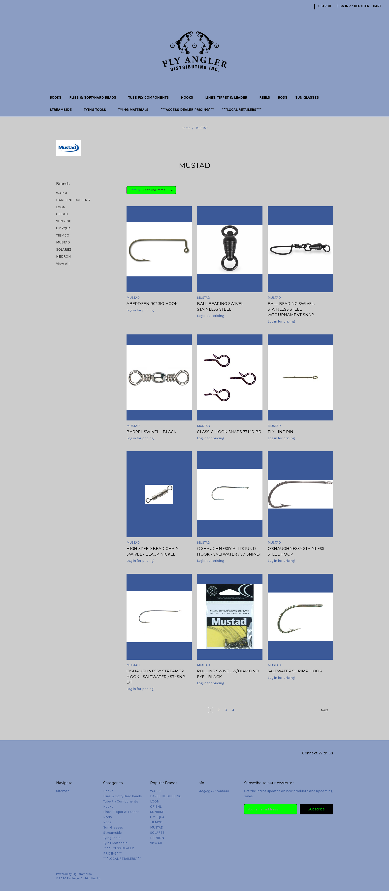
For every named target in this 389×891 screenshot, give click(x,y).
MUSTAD (202, 128)
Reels (264, 97)
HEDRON (63, 256)
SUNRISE (63, 221)
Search (324, 6)
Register (361, 6)
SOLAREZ (63, 249)
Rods (282, 97)
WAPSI (61, 193)
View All (63, 263)
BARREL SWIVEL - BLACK (151, 431)
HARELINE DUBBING (73, 200)
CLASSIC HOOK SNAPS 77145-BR (229, 431)
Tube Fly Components (150, 97)
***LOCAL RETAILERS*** (241, 109)
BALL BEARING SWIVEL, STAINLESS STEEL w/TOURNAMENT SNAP (291, 309)
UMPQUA (63, 228)
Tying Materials (135, 109)
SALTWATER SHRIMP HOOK (295, 671)
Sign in (342, 6)
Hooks (189, 97)
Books (55, 97)
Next (327, 710)
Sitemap (62, 791)
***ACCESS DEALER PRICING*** (187, 109)
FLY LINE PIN (280, 431)
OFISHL (62, 214)
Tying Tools (97, 109)
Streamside (63, 109)
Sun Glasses (309, 97)
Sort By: (135, 190)
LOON (60, 207)
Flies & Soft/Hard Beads (94, 97)
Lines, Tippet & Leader (228, 97)
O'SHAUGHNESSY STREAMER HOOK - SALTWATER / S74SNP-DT (157, 676)
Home (186, 128)
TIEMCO (62, 235)
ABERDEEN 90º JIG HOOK (152, 303)
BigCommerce (82, 874)
